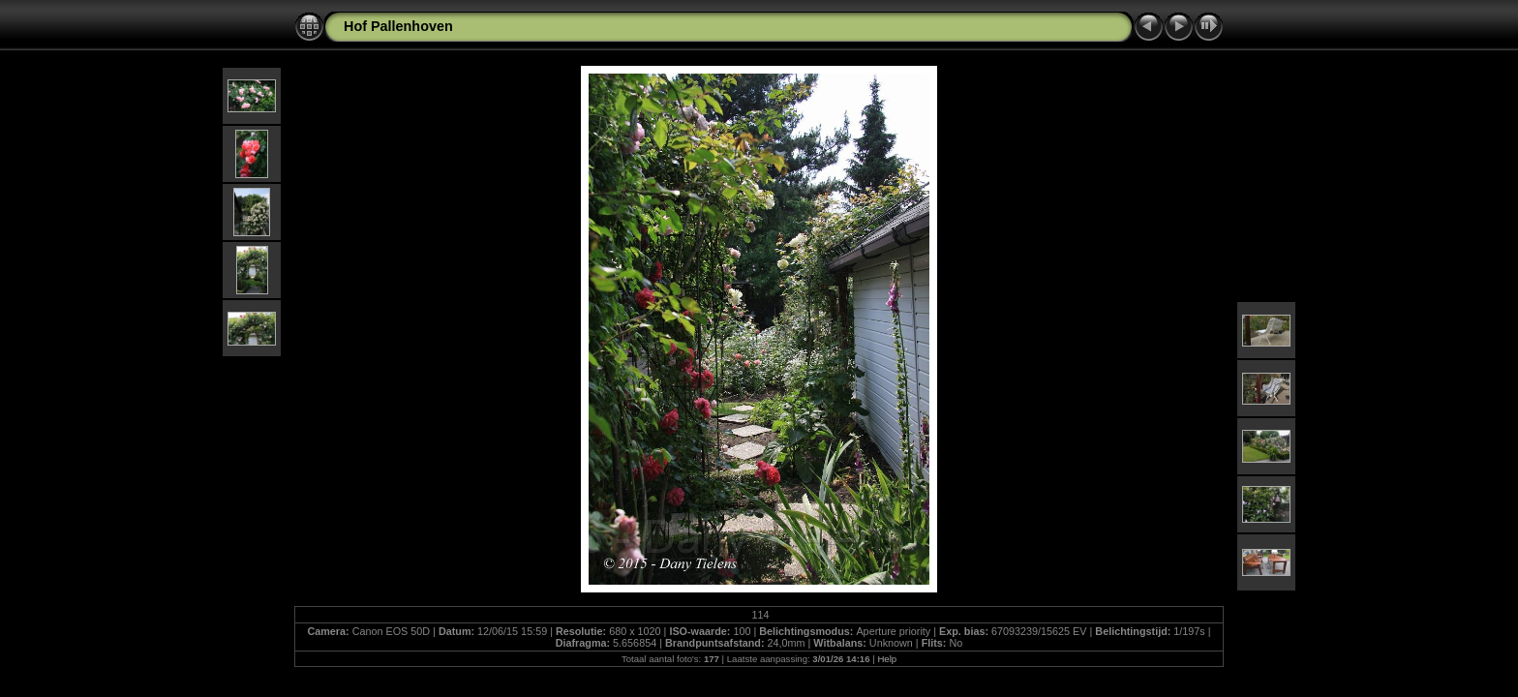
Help (886, 658)
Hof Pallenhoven (398, 26)
